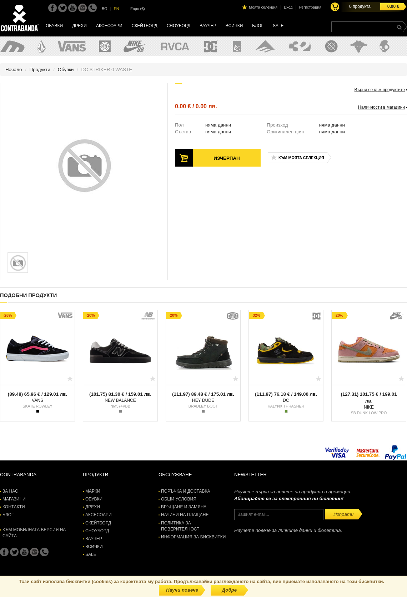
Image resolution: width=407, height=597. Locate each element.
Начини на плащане (184, 514)
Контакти (13, 506)
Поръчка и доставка (185, 491)
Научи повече (182, 590)
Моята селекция (263, 7)
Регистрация (310, 7)
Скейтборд (144, 25)
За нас (10, 491)
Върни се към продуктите (380, 89)
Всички (234, 25)
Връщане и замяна (183, 506)
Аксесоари (109, 25)
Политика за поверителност (180, 526)
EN (116, 8)
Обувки (54, 25)
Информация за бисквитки (193, 536)
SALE (278, 25)
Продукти (40, 69)
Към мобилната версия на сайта (34, 532)
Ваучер (208, 25)
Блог (257, 25)
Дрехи (79, 25)
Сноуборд (178, 25)
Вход (288, 7)
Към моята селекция (301, 158)
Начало (13, 69)
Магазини (14, 499)
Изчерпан (226, 158)
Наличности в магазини (381, 107)
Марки (92, 491)
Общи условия (178, 499)
